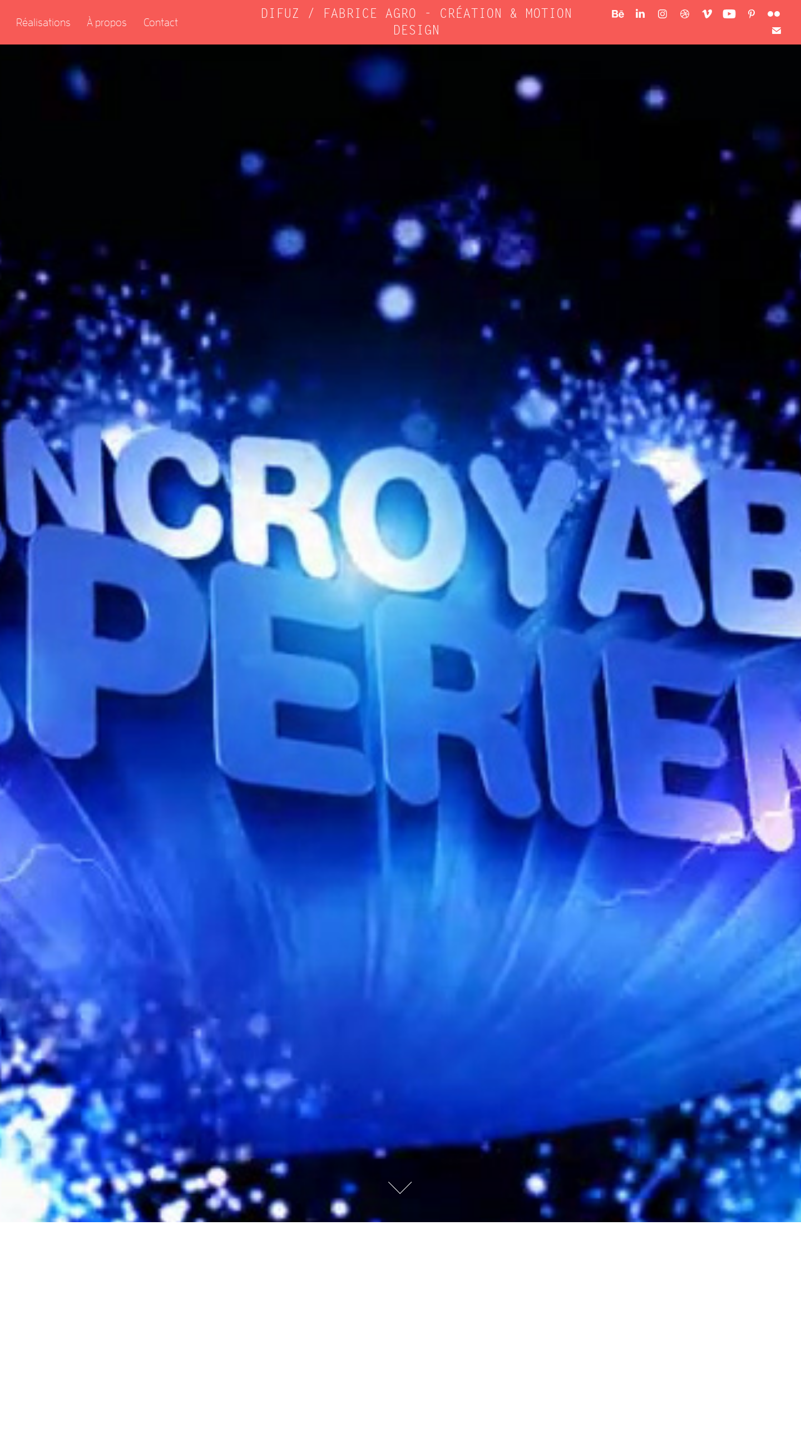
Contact (161, 22)
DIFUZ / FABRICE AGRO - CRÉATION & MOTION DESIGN (420, 22)
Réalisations (43, 22)
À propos (107, 22)
